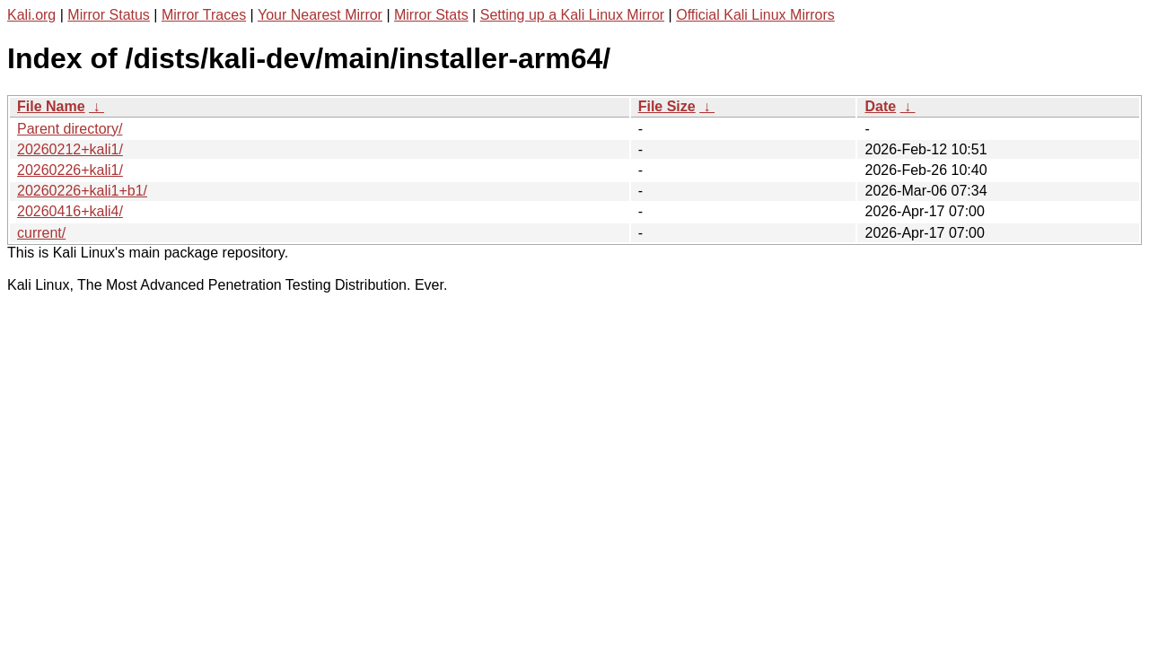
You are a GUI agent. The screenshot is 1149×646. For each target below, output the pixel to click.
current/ (41, 232)
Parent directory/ (69, 128)
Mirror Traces (204, 14)
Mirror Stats (431, 14)
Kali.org (31, 14)
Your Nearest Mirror (320, 14)
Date (880, 106)
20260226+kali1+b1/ (82, 190)
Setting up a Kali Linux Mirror (572, 14)
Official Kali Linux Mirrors (755, 14)
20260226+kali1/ (70, 170)
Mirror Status (108, 14)
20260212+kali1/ (70, 149)
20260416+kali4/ (70, 211)
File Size (667, 106)
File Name (51, 106)
